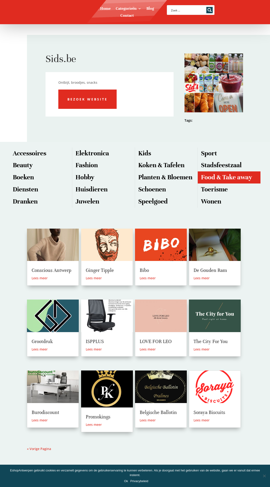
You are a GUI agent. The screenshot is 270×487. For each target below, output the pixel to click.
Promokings (98, 417)
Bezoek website (87, 99)
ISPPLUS (95, 341)
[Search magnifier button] (209, 10)
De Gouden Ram (210, 270)
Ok (126, 481)
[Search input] (187, 10)
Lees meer (40, 278)
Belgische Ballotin (158, 412)
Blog (150, 9)
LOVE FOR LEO (156, 341)
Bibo (144, 270)
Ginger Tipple (100, 270)
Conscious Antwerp (51, 270)
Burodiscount (45, 412)
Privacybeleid (139, 481)
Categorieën (126, 9)
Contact (127, 16)
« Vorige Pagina (39, 449)
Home (105, 9)
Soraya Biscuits (209, 412)
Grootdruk (42, 341)
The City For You (211, 341)
